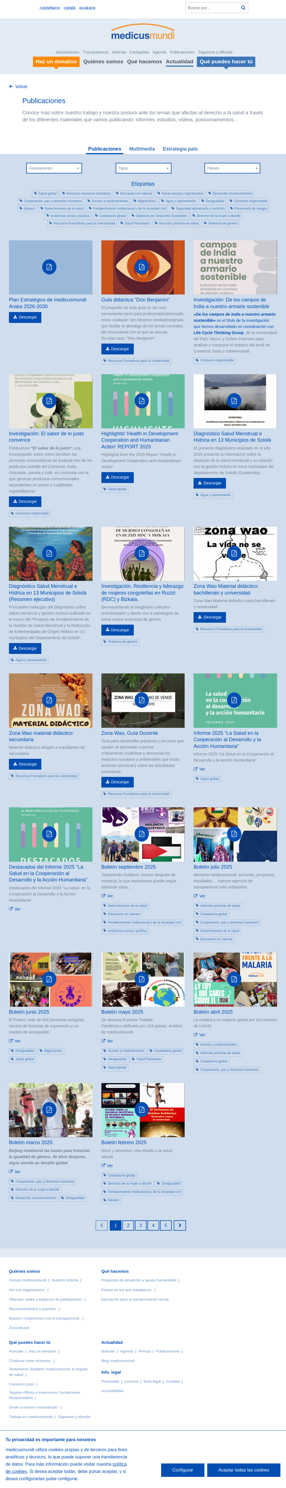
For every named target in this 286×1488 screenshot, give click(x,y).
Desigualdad (215, 201)
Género (29, 209)
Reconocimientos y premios (32, 1309)
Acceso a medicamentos (110, 201)
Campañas (139, 52)
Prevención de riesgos (251, 209)
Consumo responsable (250, 201)
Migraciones (147, 201)
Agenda (159, 52)
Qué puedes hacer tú (29, 1342)
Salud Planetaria (137, 223)
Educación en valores (136, 193)
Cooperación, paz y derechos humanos (53, 201)
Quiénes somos (103, 61)
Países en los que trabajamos (126, 1290)
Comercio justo (21, 1384)
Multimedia (142, 149)
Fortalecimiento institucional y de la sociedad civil (129, 209)
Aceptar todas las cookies (243, 1470)
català (70, 8)
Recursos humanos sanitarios (88, 193)
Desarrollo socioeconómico (233, 193)
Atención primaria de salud (179, 223)
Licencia (131, 1381)
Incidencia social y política (70, 216)
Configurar (182, 1470)
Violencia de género (223, 223)
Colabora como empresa (30, 1361)
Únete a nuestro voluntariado (33, 1407)
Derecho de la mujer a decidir (218, 216)
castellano (50, 8)
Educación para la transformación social (135, 1299)
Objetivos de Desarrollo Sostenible (161, 216)
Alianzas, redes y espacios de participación (45, 1299)
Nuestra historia (65, 1280)
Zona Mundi (19, 1328)
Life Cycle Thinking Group (219, 332)
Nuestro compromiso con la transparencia (44, 1318)
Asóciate (16, 1351)
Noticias (119, 52)
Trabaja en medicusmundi (31, 1417)
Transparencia (95, 52)
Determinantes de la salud (64, 209)
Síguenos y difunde (215, 52)
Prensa (145, 1351)
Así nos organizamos (26, 1290)
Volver (21, 86)
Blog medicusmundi (118, 1361)
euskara (87, 8)
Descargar (28, 317)
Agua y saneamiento (180, 201)
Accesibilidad (112, 1391)
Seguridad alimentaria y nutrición (200, 209)
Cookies (173, 1381)
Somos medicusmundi (27, 1280)
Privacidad (110, 1381)
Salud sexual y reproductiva (182, 193)
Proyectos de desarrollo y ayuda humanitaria (139, 1280)
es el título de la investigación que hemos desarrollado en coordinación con (235, 320)
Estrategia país (180, 149)
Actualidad (179, 61)
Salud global (47, 193)
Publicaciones (182, 52)
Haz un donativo (42, 1351)
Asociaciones (67, 52)
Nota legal (152, 1381)
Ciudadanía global (112, 216)
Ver (202, 769)
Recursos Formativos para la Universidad (84, 223)
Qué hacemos (144, 61)
